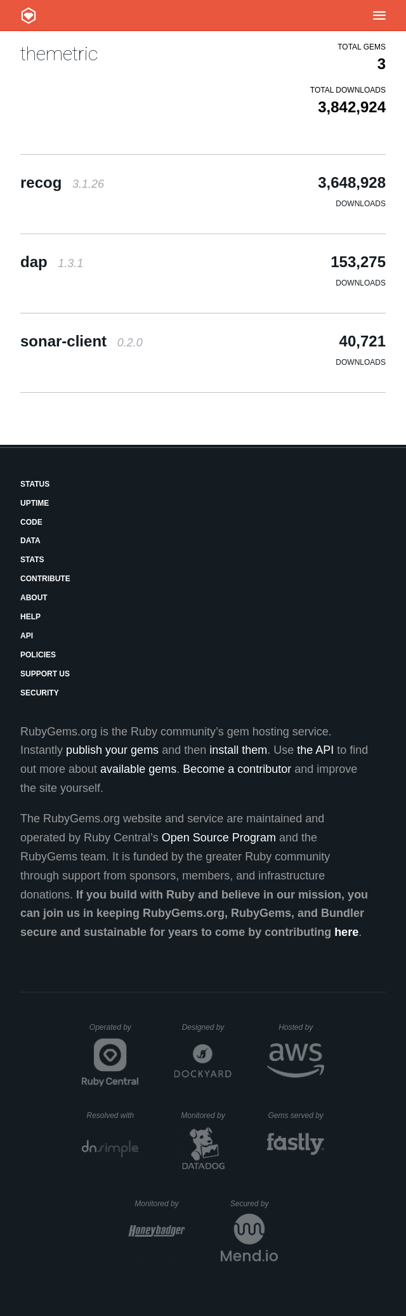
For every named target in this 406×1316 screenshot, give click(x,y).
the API (315, 750)
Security (39, 692)
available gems (138, 769)
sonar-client (81, 341)
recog (62, 182)
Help (30, 616)
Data (30, 540)
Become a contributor (237, 769)
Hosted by (301, 1027)
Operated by (114, 1032)
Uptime (34, 503)
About (34, 597)
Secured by (254, 1203)
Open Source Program (219, 837)
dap (51, 261)
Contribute (45, 578)
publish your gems (112, 750)
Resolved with (112, 1115)
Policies (38, 654)
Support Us (45, 673)
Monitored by (206, 1115)
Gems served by (296, 1115)
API (26, 635)
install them (238, 750)
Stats (32, 559)
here (346, 932)
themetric (59, 54)
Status (34, 484)
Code (31, 522)
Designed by (207, 1027)
